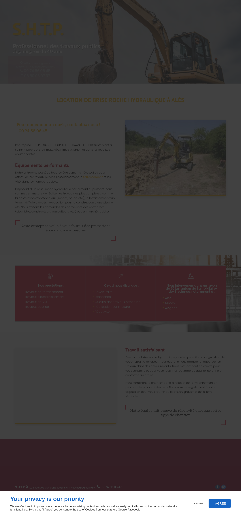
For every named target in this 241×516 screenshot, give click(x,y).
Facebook (134, 509)
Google (122, 509)
